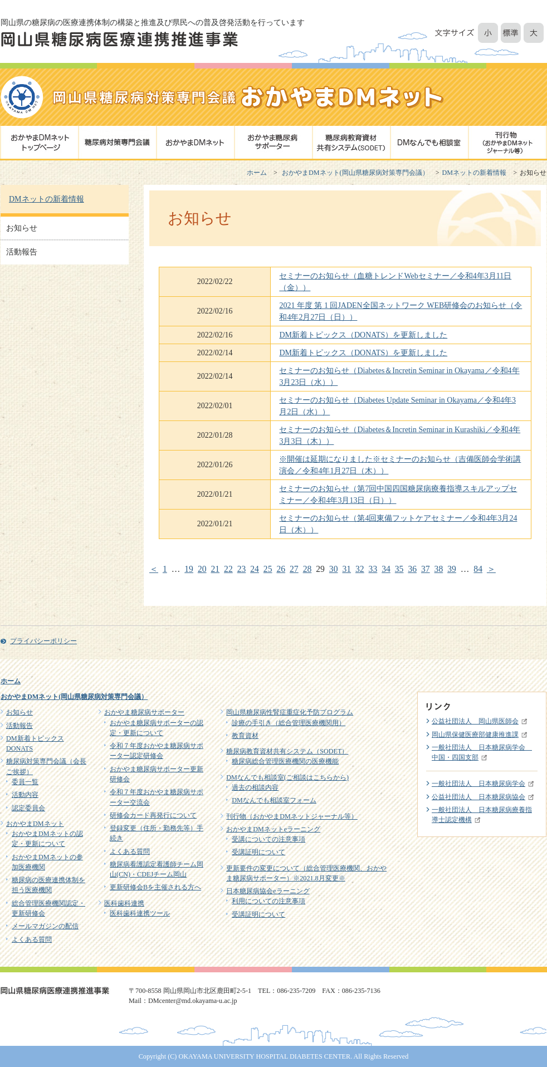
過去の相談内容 (255, 787)
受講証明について (258, 852)
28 (307, 569)
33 (373, 569)
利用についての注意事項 (268, 901)
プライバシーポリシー (43, 641)
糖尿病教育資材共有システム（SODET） (287, 751)
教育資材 (245, 736)
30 (333, 569)
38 (438, 569)
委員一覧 (25, 782)
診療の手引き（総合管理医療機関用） (288, 723)
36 (412, 569)
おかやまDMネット (35, 824)
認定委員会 (28, 808)
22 (228, 569)
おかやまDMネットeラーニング (273, 829)
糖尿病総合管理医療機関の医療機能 (285, 761)
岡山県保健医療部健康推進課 (475, 734)
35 (399, 569)
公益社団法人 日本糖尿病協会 (478, 797)
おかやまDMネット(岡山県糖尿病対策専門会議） (355, 173)
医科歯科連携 (124, 903)
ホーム (257, 173)
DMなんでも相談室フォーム (274, 800)
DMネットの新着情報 (474, 173)
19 (188, 569)
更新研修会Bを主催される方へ (155, 887)
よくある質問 (32, 939)
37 (425, 569)
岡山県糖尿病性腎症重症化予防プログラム (289, 712)
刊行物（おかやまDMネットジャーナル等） (292, 816)
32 (359, 569)
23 (241, 569)
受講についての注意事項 (268, 839)
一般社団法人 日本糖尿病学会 (478, 783)
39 (451, 569)
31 (346, 569)
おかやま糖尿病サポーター (144, 712)
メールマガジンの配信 (45, 926)
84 (477, 569)
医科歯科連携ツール (140, 913)
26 (280, 569)
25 (267, 569)
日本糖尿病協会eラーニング (267, 891)
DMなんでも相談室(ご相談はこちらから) (287, 777)
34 (386, 569)
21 (215, 569)
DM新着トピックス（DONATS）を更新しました (363, 335)
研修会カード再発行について (153, 815)
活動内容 (25, 795)
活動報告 (21, 252)
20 (202, 569)
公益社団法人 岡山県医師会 (475, 721)
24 (254, 569)
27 (294, 569)
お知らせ (21, 228)
